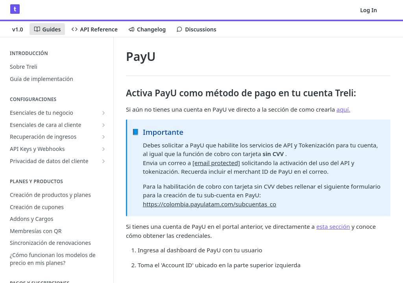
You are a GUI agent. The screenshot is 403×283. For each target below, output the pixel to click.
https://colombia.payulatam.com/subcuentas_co (209, 204)
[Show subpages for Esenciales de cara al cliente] (103, 125)
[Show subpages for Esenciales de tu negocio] (103, 113)
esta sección (333, 226)
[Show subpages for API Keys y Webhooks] (103, 149)
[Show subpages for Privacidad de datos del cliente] (103, 161)
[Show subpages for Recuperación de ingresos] (103, 137)
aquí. (343, 109)
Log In (368, 10)
